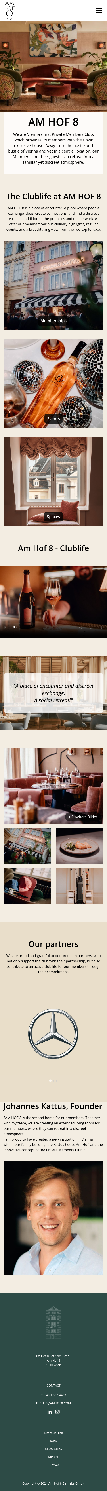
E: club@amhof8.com (53, 1403)
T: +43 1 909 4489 (53, 1395)
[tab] (50, 1081)
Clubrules (53, 1448)
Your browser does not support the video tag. (53, 602)
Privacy (54, 1464)
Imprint (53, 1456)
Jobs (53, 1440)
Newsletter (53, 1432)
